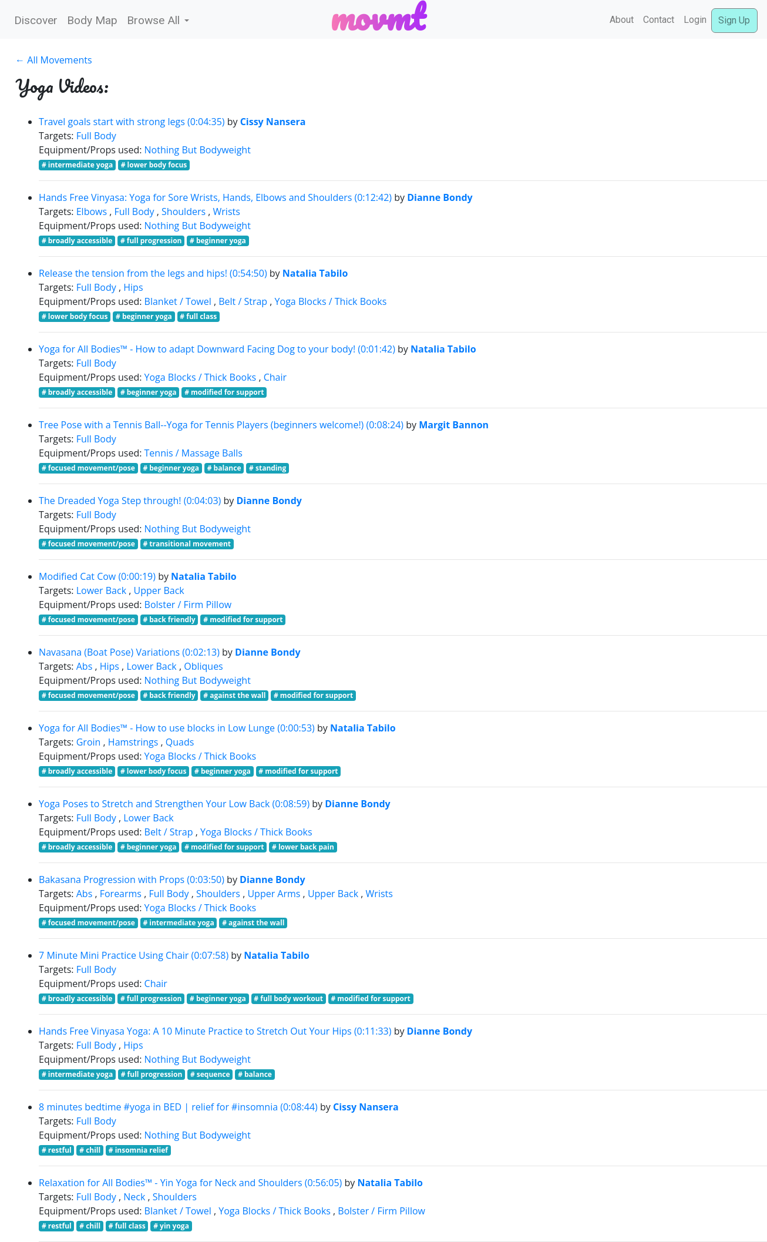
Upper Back (159, 590)
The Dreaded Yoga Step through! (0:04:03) (130, 500)
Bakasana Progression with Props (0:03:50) (131, 879)
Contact (658, 19)
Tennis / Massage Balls (193, 453)
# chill (89, 1150)
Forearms (121, 893)
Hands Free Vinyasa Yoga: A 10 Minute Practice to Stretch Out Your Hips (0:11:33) (215, 1031)
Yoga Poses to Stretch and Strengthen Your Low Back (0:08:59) (174, 803)
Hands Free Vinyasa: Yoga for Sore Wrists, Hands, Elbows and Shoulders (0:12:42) (215, 197)
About (622, 19)
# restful (57, 1150)
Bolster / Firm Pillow (188, 604)
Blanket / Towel (177, 301)
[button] (158, 21)
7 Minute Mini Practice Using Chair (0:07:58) (133, 955)
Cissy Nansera (273, 121)
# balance (224, 468)
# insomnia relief (138, 1150)
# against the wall (234, 695)
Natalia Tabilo (315, 273)
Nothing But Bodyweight (197, 149)
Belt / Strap (242, 301)
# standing (267, 468)
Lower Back (101, 590)
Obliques (203, 666)
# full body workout (288, 998)
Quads (180, 742)
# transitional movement (187, 544)
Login (695, 19)
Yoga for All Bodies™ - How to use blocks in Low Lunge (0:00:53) (177, 727)
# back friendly (169, 620)
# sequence (210, 1074)
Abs (84, 666)
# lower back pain (303, 847)
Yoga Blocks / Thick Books (331, 301)
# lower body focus (154, 165)
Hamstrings (133, 742)
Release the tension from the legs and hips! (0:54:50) (153, 273)
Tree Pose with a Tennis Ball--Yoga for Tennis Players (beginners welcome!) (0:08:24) (221, 424)
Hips (133, 287)
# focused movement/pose (88, 468)
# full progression (151, 241)
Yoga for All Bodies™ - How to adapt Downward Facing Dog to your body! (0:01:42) (217, 349)
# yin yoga (171, 1226)
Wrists (226, 211)
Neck (134, 1196)
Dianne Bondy (439, 197)
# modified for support (224, 392)
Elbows (91, 211)
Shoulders (184, 211)
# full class (198, 316)
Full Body (96, 135)
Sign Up (734, 20)
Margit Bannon (454, 424)
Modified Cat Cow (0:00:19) (97, 576)
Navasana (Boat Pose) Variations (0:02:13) (129, 652)
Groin (88, 742)
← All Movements (53, 59)
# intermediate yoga (77, 165)
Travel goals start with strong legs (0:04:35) (131, 121)
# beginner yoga (218, 241)
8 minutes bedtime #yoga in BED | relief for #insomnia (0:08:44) (178, 1106)
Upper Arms (273, 893)
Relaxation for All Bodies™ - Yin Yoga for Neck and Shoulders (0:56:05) (190, 1182)
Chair (275, 377)
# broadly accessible (77, 241)
